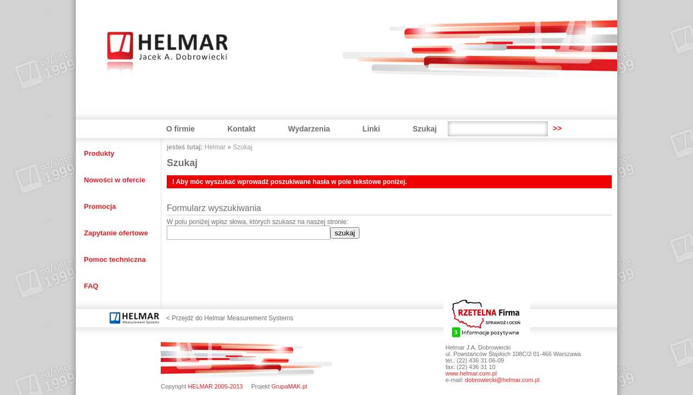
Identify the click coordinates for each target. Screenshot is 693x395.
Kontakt (241, 128)
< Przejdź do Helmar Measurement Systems (229, 318)
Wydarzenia (309, 128)
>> (557, 128)
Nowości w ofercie (114, 180)
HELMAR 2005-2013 (215, 386)
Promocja (100, 206)
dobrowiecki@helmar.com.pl (502, 380)
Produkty (99, 153)
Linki (372, 128)
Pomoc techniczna (115, 259)
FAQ (91, 286)
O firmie (180, 128)
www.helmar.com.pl (471, 373)
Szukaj (424, 128)
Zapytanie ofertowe (116, 233)
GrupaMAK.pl (289, 386)
